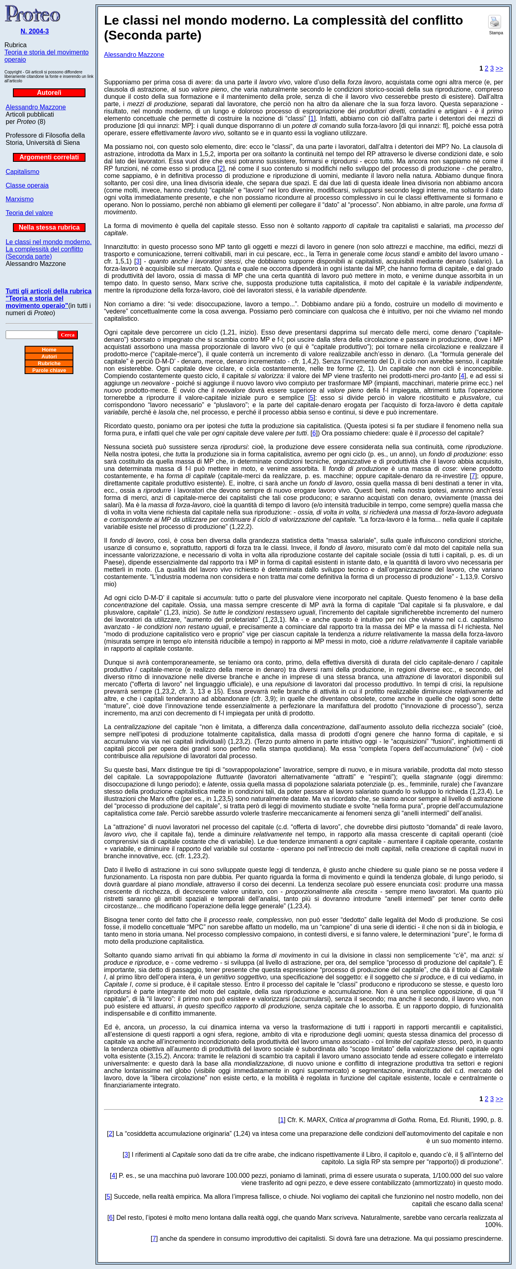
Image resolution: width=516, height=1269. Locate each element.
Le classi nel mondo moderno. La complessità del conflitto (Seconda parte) (49, 249)
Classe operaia (27, 185)
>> (499, 68)
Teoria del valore (29, 212)
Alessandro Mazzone (36, 107)
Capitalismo (23, 171)
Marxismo (19, 199)
